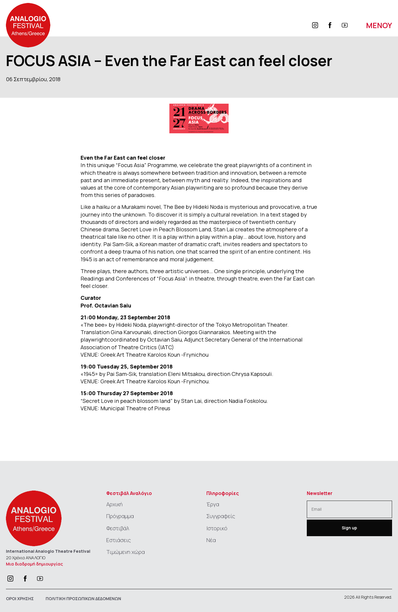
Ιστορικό (216, 528)
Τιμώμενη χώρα (125, 551)
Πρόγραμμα (120, 516)
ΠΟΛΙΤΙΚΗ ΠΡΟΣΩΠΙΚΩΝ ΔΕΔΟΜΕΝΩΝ (83, 598)
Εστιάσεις (118, 540)
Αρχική (114, 504)
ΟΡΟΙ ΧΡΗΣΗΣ (20, 598)
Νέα (211, 540)
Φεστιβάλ (117, 528)
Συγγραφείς (220, 516)
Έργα (212, 504)
